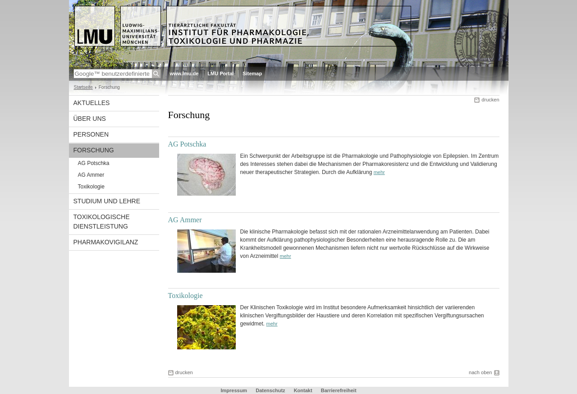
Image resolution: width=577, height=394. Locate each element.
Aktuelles (91, 102)
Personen (91, 134)
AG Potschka (94, 163)
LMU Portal (220, 73)
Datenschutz (270, 390)
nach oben (480, 372)
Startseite (83, 87)
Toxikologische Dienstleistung (101, 221)
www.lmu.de (184, 73)
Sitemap (252, 73)
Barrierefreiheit (339, 390)
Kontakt (303, 390)
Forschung (93, 150)
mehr (379, 172)
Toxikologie (91, 186)
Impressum (233, 390)
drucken (490, 99)
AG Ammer (91, 175)
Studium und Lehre (107, 201)
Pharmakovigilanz (105, 242)
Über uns (89, 118)
